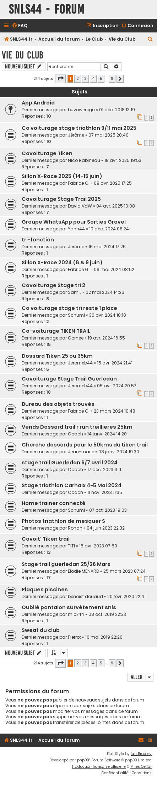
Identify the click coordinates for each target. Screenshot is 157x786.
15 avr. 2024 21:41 (114, 363)
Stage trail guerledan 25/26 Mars (66, 564)
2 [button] (77, 78)
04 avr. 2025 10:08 (115, 206)
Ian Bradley (141, 753)
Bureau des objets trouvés (58, 404)
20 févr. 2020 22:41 (126, 596)
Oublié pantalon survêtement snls (69, 607)
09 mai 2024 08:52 (114, 269)
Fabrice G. (79, 183)
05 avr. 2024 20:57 (116, 386)
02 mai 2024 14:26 (105, 292)
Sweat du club (41, 630)
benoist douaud (85, 596)
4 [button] (93, 78)
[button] (60, 79)
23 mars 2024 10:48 (114, 411)
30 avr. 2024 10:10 (107, 315)
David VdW (80, 206)
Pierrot (74, 637)
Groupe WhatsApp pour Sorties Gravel (74, 221)
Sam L (74, 292)
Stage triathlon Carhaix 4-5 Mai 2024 (71, 485)
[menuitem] (19, 26)
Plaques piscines (45, 589)
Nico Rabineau (84, 160)
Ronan (75, 528)
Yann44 (76, 229)
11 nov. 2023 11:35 (104, 492)
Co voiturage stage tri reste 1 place (69, 308)
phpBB (83, 760)
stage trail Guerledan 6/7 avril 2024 (70, 462)
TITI (71, 546)
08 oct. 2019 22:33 (107, 614)
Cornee (75, 338)
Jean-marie (81, 452)
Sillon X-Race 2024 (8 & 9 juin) (62, 262)
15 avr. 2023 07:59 (98, 546)
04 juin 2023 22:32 (106, 528)
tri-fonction (38, 239)
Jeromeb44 (80, 363)
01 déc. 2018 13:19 (117, 110)
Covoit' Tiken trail (46, 538)
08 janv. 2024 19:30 (118, 452)
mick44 (76, 614)
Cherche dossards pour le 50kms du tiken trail (85, 444)
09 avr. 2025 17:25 (113, 183)
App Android (38, 102)
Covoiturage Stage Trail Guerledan (69, 378)
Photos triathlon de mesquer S (63, 521)
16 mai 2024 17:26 (107, 247)
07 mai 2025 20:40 (108, 135)
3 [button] (85, 78)
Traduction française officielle (99, 766)
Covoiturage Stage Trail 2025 (61, 199)
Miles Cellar (141, 766)
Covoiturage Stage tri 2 (53, 285)
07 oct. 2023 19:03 (108, 510)
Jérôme (76, 135)
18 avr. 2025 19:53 (122, 160)
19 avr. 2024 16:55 (106, 338)
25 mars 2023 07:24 (124, 571)
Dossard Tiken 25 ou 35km (57, 355)
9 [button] (112, 78)
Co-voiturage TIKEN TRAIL (56, 331)
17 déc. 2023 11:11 (104, 469)
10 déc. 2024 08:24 (109, 229)
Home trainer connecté (54, 503)
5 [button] (101, 78)
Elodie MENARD (83, 571)
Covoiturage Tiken (47, 153)
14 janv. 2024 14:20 (107, 434)
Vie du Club (22, 55)
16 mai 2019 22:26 (104, 637)
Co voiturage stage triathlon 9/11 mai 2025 (79, 128)
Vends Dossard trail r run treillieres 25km (77, 426)
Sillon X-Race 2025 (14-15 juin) (62, 176)
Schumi (76, 315)
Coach (75, 434)
